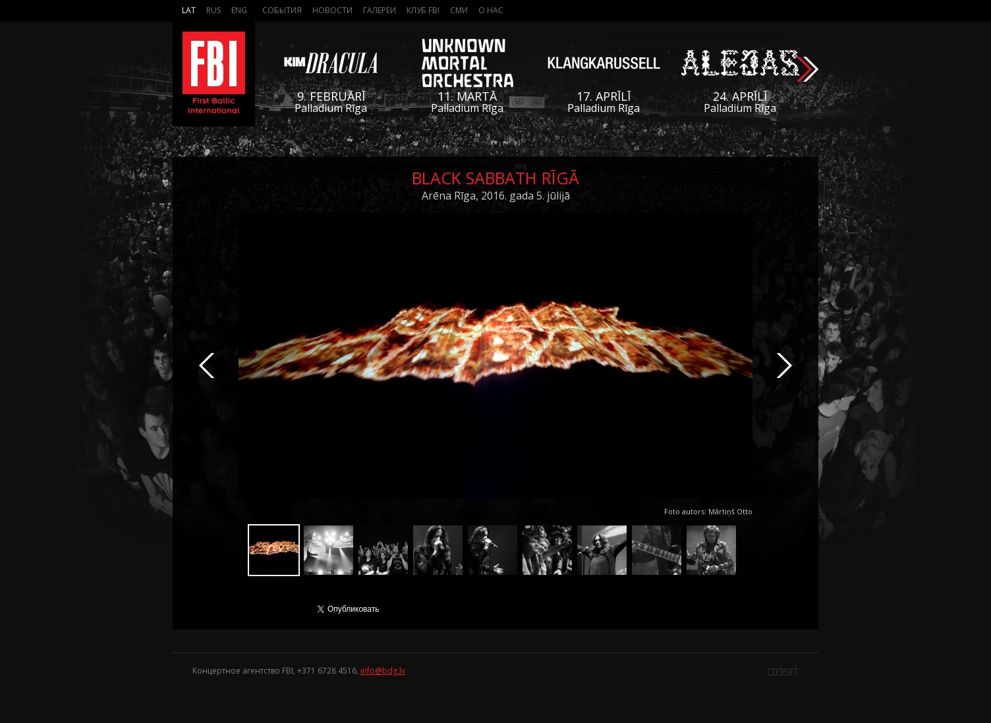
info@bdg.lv (382, 670)
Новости (332, 10)
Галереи (379, 10)
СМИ (459, 10)
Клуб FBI (423, 10)
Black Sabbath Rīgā (495, 178)
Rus (213, 10)
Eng (239, 10)
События (282, 10)
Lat (189, 10)
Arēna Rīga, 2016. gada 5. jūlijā (496, 195)
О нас (490, 10)
